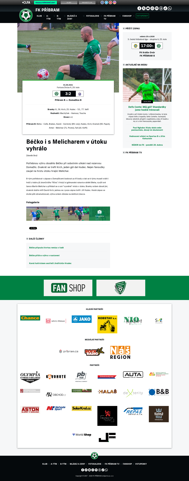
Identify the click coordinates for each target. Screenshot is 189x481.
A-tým (54, 464)
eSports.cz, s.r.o (108, 476)
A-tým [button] (48, 17)
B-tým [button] (59, 17)
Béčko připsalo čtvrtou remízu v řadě (46, 247)
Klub (44, 464)
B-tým (63, 464)
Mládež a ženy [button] (72, 17)
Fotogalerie (92, 16)
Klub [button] (39, 16)
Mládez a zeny (77, 464)
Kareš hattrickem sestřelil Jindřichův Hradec (50, 263)
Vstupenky (142, 16)
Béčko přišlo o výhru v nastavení (44, 255)
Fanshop (127, 16)
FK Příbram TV (109, 17)
